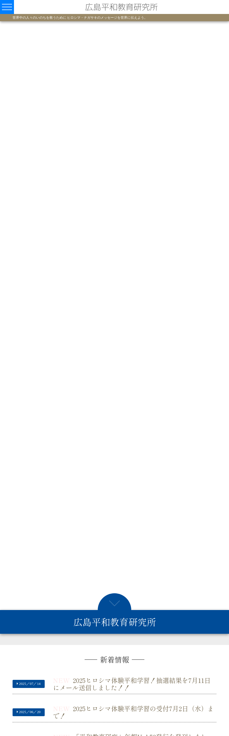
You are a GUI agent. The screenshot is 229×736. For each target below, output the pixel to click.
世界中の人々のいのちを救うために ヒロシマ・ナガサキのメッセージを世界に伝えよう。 (80, 18)
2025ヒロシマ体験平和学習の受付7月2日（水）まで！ (133, 712)
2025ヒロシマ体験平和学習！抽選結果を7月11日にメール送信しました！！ (132, 683)
